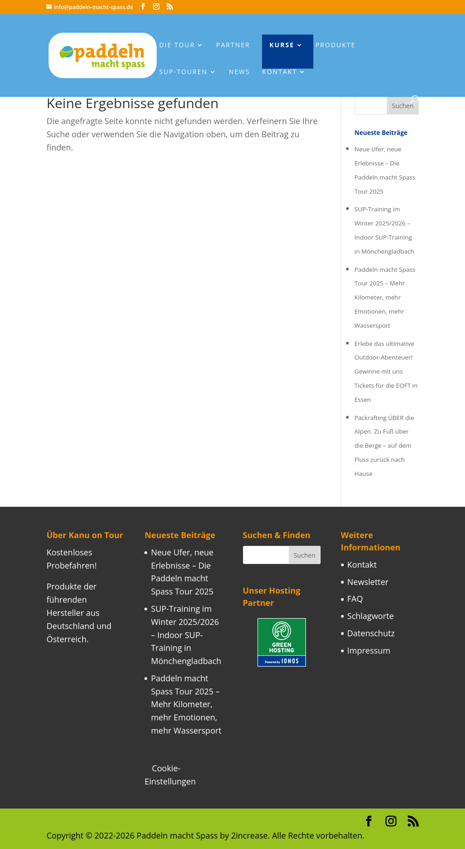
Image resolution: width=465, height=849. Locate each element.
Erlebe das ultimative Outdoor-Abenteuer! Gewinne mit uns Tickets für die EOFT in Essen (386, 372)
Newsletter (368, 581)
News (239, 72)
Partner (233, 45)
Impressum (369, 650)
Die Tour (177, 45)
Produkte (336, 45)
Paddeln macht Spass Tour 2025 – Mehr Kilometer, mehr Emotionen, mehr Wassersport (385, 297)
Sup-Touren (183, 72)
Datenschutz (371, 633)
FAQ (355, 598)
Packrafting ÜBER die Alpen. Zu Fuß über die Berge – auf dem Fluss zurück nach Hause (384, 446)
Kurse (281, 45)
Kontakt (279, 72)
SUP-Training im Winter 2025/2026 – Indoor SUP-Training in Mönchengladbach (186, 634)
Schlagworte (370, 615)
